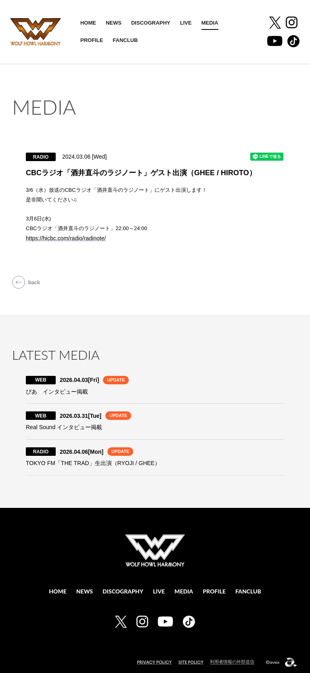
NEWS (113, 23)
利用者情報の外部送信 (232, 661)
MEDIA (209, 23)
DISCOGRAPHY (150, 23)
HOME (88, 23)
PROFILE (91, 40)
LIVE (186, 23)
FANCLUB (125, 40)
